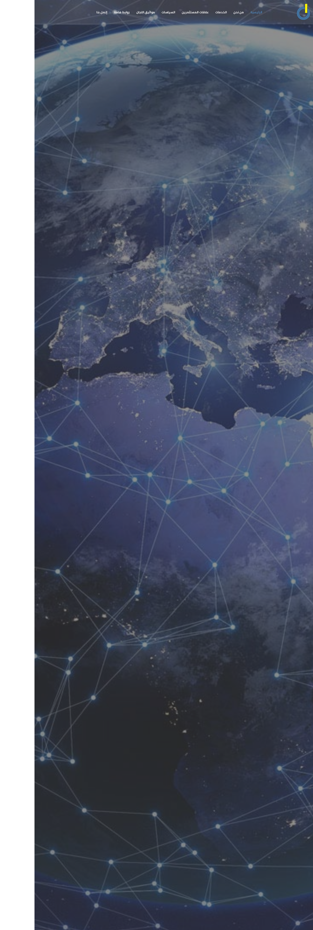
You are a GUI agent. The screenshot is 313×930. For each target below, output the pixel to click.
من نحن (204, 12)
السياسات (134, 12)
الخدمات (186, 12)
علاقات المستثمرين (160, 12)
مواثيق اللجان (111, 12)
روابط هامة (87, 12)
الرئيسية (222, 12)
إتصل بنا (67, 12)
